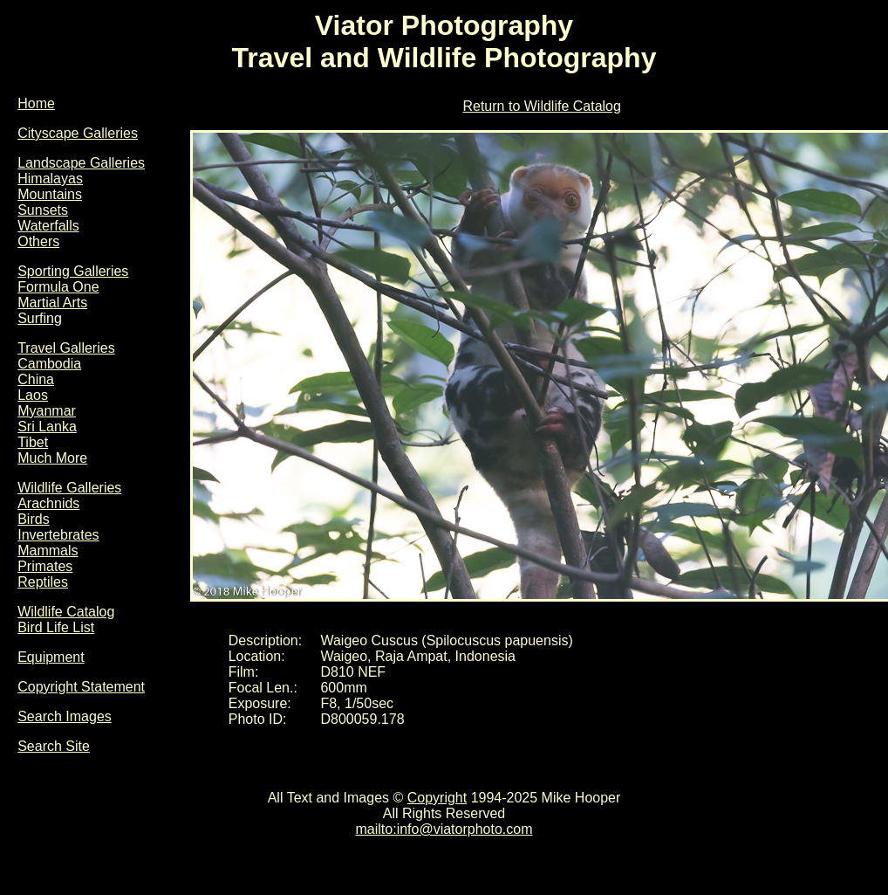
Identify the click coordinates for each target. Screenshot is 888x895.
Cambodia (49, 363)
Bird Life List (55, 627)
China (35, 379)
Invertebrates (58, 534)
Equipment (51, 657)
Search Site (53, 746)
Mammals (47, 550)
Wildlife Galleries (69, 487)
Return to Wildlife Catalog (541, 106)
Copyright (437, 797)
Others (38, 241)
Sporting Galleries (72, 271)
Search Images (64, 716)
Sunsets (42, 210)
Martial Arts (52, 302)
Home (36, 103)
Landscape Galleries (81, 162)
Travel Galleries (65, 348)
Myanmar (46, 410)
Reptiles (42, 582)
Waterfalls (48, 225)
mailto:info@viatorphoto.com (444, 829)
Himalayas (50, 178)
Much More (52, 458)
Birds (33, 519)
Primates (44, 566)
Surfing (39, 318)
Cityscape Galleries (77, 133)
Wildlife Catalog (65, 611)
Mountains (49, 194)
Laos (32, 395)
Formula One (58, 286)
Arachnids (48, 503)
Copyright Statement (81, 686)
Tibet (32, 442)
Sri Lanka (47, 426)
